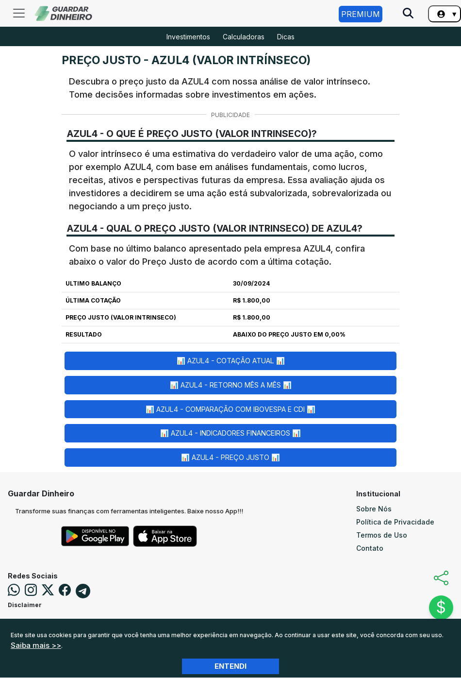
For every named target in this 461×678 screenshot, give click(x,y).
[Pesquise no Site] (408, 14)
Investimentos (188, 37)
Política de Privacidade (395, 522)
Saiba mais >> (36, 645)
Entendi (230, 666)
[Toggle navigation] (19, 13)
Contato (369, 548)
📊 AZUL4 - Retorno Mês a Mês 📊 (231, 385)
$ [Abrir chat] (441, 607)
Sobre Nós (374, 509)
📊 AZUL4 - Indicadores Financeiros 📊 (230, 433)
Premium (360, 14)
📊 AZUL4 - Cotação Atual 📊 (231, 360)
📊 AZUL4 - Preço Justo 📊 (230, 457)
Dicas (286, 37)
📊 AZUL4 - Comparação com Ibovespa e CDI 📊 (230, 409)
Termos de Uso (381, 535)
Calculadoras (243, 37)
